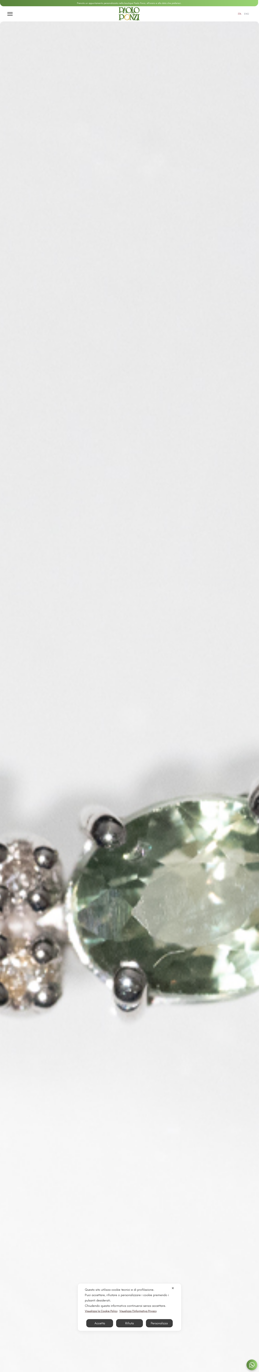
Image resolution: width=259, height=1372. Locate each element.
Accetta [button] (99, 1323)
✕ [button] (172, 1288)
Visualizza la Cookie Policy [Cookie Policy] (101, 1311)
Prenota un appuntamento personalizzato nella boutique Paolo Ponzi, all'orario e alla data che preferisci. (129, 3)
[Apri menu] (10, 14)
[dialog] (129, 1307)
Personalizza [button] (159, 1323)
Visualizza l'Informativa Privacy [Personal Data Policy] (138, 1311)
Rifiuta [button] (129, 1323)
